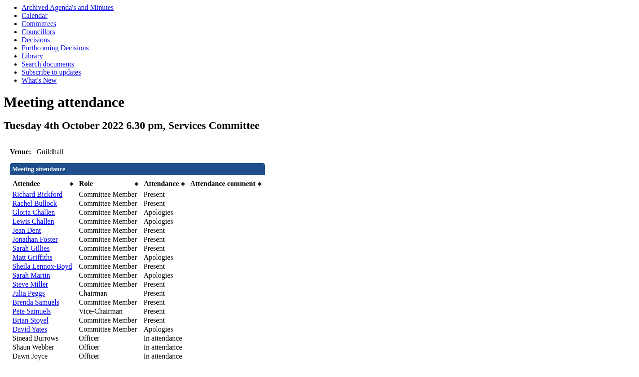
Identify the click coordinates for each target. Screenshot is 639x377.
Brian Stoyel (30, 320)
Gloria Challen (34, 212)
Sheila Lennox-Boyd (42, 266)
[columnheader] (43, 184)
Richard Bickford (38, 194)
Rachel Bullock (35, 203)
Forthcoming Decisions (55, 48)
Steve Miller (30, 284)
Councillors (38, 31)
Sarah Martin (31, 275)
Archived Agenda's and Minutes (68, 7)
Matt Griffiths (33, 257)
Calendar (35, 15)
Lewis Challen (33, 221)
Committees (39, 23)
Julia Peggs (29, 293)
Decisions (36, 40)
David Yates (30, 329)
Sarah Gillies (31, 248)
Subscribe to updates (51, 72)
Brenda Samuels (36, 302)
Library (32, 56)
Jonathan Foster (35, 239)
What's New (39, 80)
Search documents (48, 64)
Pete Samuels (32, 311)
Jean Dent (27, 230)
